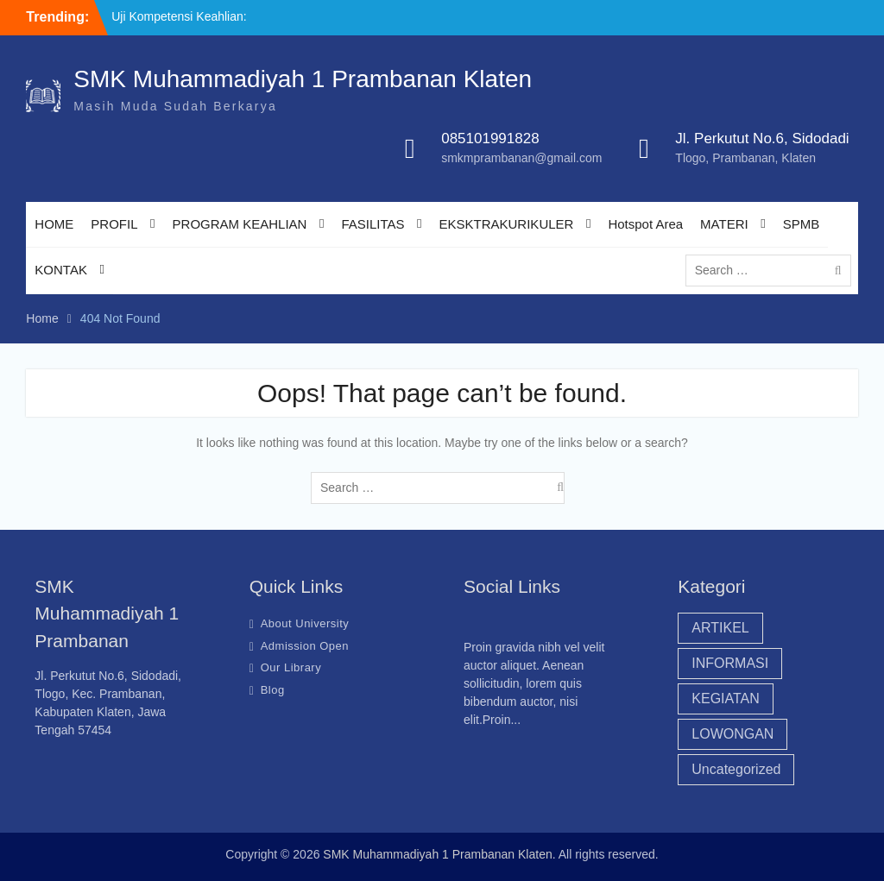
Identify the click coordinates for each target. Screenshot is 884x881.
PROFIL (114, 224)
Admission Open (305, 645)
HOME (54, 224)
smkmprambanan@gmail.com (521, 158)
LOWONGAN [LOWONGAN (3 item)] (732, 734)
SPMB (801, 224)
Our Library (291, 667)
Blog (273, 689)
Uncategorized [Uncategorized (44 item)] (735, 769)
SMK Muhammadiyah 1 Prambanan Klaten (302, 79)
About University (305, 623)
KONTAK (61, 269)
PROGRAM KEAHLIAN (240, 224)
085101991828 (490, 138)
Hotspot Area (645, 224)
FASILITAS (372, 224)
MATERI (724, 224)
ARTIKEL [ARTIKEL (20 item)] (719, 627)
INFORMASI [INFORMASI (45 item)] (729, 663)
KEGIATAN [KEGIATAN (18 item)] (725, 698)
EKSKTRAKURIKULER (506, 224)
